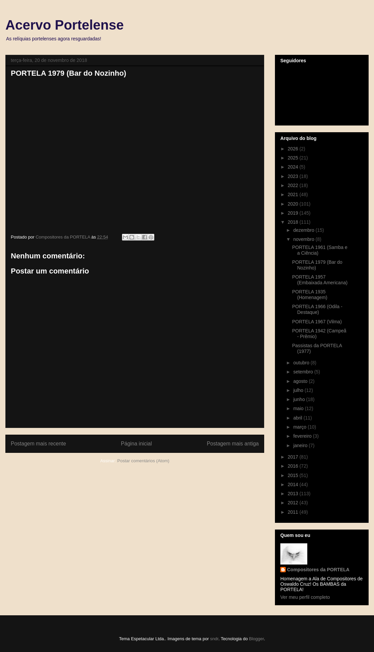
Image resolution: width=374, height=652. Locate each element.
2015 (294, 475)
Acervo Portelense (64, 24)
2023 (294, 176)
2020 (294, 204)
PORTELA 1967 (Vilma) (317, 321)
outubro (301, 362)
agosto (301, 381)
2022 (294, 185)
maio (299, 408)
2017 (294, 457)
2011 (294, 512)
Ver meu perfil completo (305, 597)
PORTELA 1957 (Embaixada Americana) (319, 279)
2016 (294, 466)
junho (299, 399)
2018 (294, 222)
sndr (214, 638)
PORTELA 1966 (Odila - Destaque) (317, 309)
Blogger (256, 638)
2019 (294, 213)
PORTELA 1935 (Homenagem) (309, 294)
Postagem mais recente (38, 443)
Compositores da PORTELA (318, 569)
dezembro (304, 230)
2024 (294, 167)
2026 (294, 148)
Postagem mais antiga (233, 443)
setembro (303, 371)
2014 (294, 484)
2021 (294, 194)
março (300, 427)
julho (298, 390)
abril (298, 418)
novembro (304, 239)
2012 (294, 502)
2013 (294, 493)
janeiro (301, 445)
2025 (294, 157)
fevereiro (303, 436)
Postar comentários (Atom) (143, 460)
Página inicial (136, 443)
